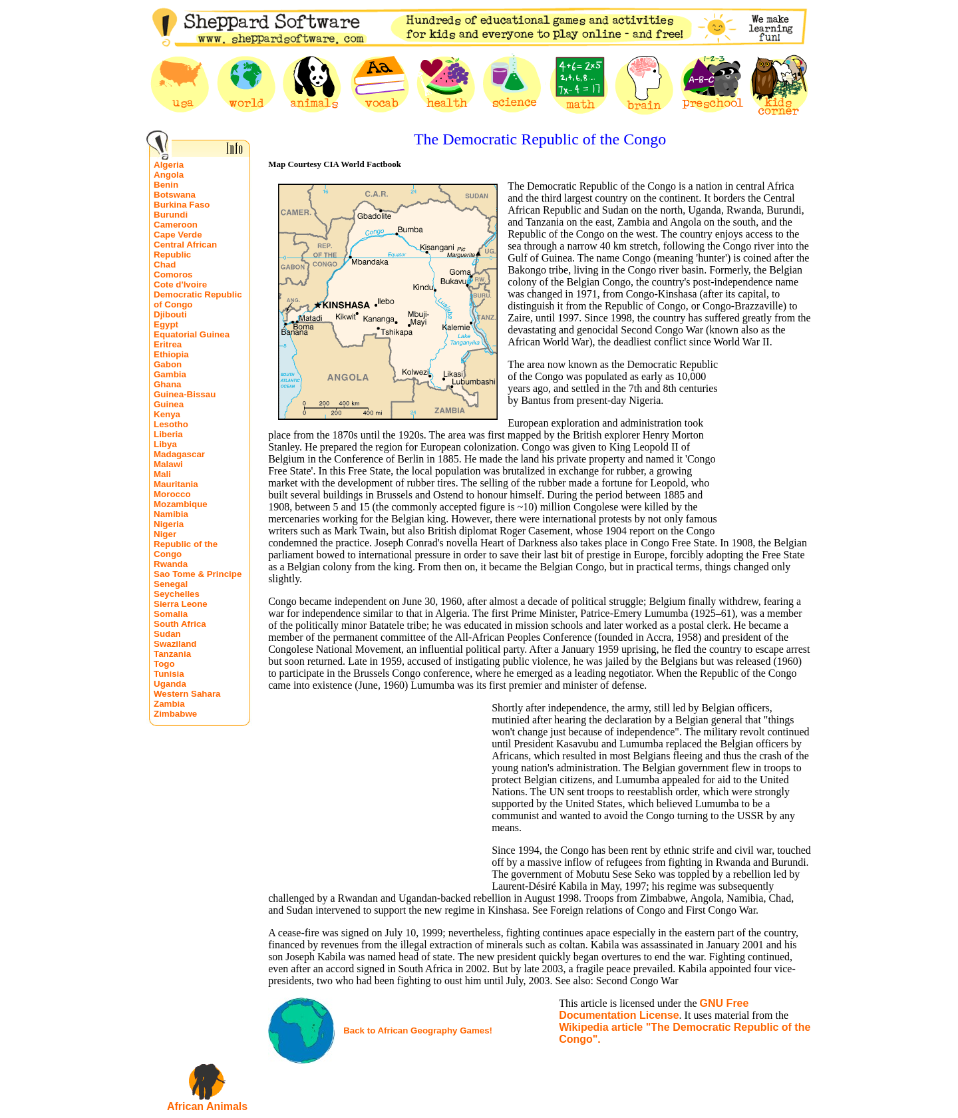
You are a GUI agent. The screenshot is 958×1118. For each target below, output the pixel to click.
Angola (169, 175)
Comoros (173, 275)
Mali (162, 474)
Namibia (171, 514)
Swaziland (175, 644)
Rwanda (171, 564)
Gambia (170, 374)
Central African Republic (185, 250)
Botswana (175, 195)
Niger (165, 534)
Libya (165, 444)
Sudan (167, 634)
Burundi (171, 215)
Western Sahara (187, 694)
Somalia (171, 614)
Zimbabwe (175, 714)
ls (243, 1106)
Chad (165, 265)
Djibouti (170, 314)
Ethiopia (171, 354)
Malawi (168, 464)
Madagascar (179, 454)
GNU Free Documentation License (653, 1009)
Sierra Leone (181, 604)
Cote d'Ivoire (180, 284)
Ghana (167, 384)
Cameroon (176, 225)
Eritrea (168, 344)
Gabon (168, 364)
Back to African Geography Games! (417, 1030)
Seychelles (177, 594)
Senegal (171, 584)
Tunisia (169, 674)
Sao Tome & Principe (197, 574)
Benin (166, 185)
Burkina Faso (182, 205)
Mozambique (181, 504)
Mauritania (176, 484)
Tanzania (172, 654)
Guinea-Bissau (185, 394)
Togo (164, 664)
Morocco (172, 494)
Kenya (167, 414)
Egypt (166, 324)
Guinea (169, 404)
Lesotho (171, 424)
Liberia (168, 434)
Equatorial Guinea (192, 334)
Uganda (170, 684)
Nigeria (169, 524)
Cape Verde (178, 235)
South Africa (180, 624)
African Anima (203, 1106)
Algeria (169, 165)
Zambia (169, 704)
